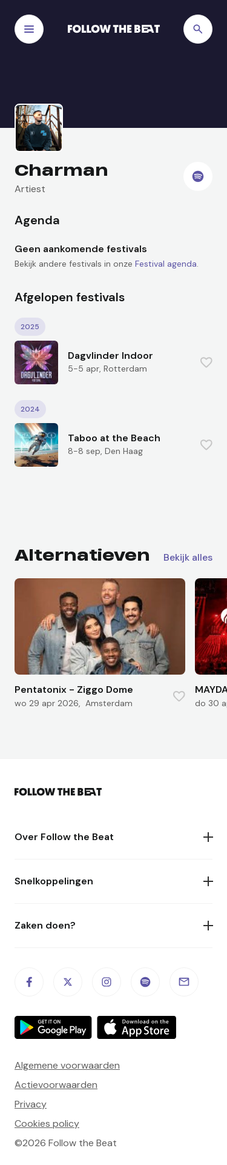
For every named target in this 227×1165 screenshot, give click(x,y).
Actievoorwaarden (56, 1084)
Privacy (31, 1104)
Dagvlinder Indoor (110, 355)
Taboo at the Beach (114, 438)
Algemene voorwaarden (67, 1065)
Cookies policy (47, 1123)
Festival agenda (166, 263)
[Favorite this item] (206, 362)
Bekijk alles (187, 558)
